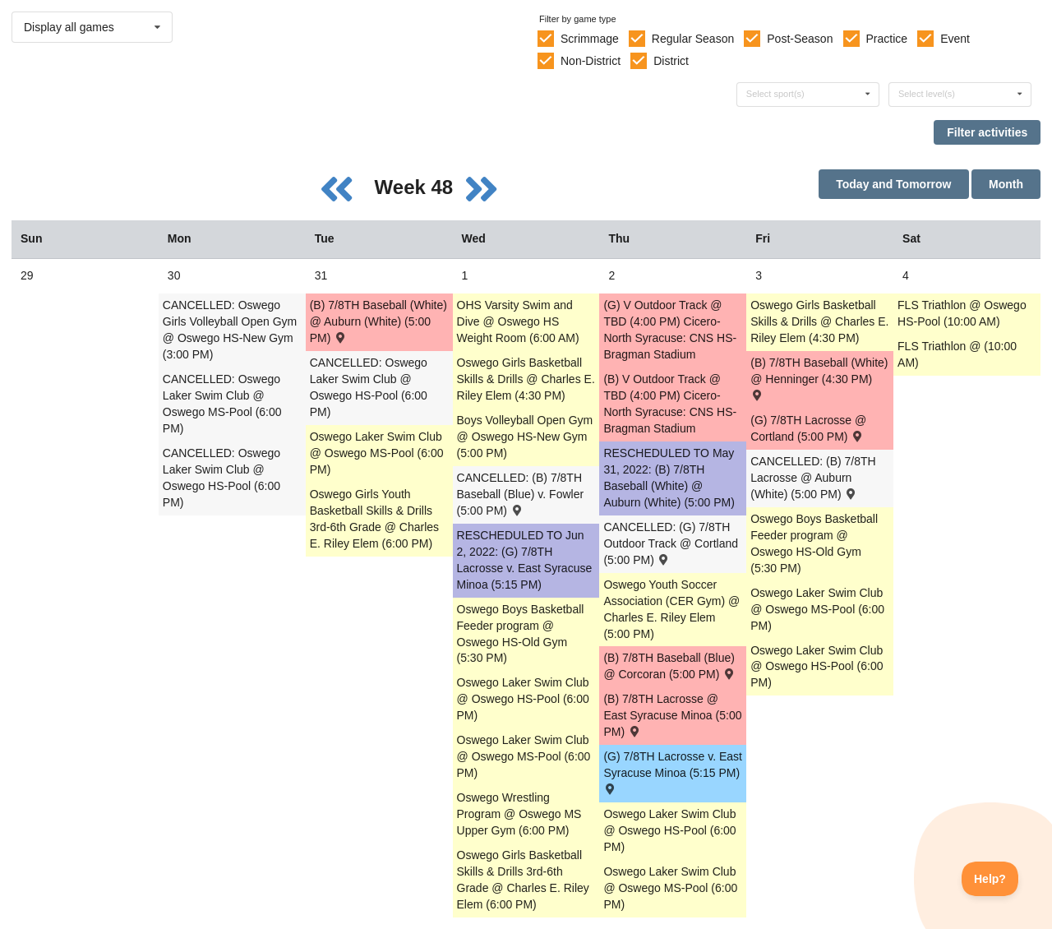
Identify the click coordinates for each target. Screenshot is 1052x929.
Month (1006, 184)
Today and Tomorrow (893, 184)
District (671, 60)
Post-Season (800, 38)
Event (955, 38)
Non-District (591, 60)
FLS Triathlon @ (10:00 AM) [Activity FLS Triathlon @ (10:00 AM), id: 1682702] (957, 354)
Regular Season (693, 38)
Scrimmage (590, 38)
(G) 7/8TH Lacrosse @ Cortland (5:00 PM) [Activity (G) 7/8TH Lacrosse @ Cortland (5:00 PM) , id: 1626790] (808, 428)
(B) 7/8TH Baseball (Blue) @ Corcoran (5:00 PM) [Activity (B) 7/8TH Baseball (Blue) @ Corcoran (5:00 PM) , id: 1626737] (669, 666)
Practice (887, 38)
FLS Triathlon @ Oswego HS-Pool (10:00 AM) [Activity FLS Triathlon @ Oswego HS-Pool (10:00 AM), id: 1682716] (962, 313)
